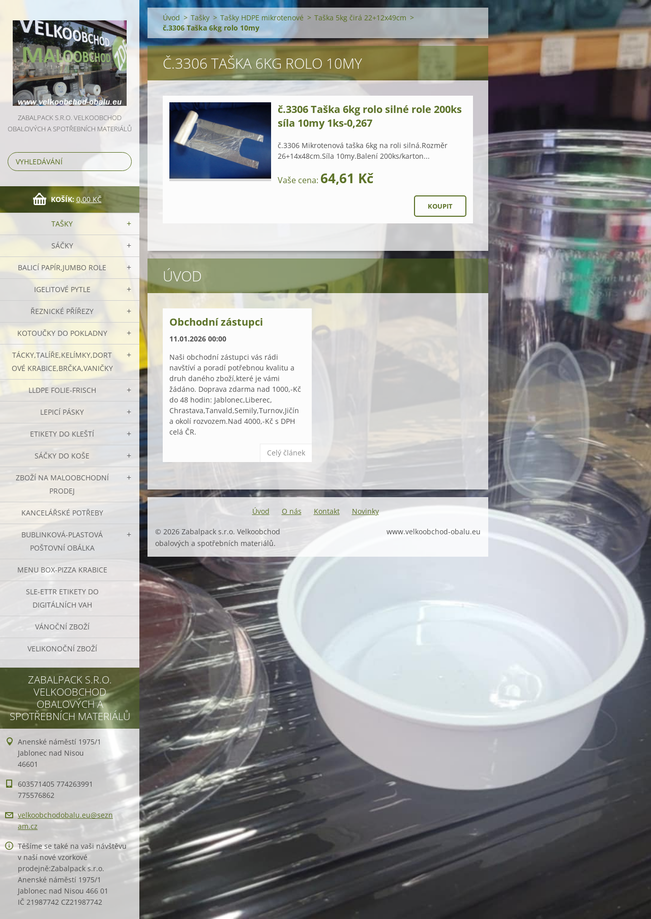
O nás (292, 511)
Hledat (122, 161)
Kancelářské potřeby (62, 513)
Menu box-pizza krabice (62, 570)
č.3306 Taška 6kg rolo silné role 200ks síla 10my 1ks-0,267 (370, 116)
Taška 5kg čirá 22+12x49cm (360, 17)
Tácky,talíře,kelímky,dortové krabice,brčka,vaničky (62, 361)
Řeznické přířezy (62, 311)
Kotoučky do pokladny (62, 333)
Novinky (365, 511)
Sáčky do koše (62, 456)
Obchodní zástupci (216, 322)
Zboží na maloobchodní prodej (62, 484)
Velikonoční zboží (62, 648)
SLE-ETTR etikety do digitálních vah (62, 598)
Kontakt (327, 511)
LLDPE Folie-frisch (62, 390)
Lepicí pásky (62, 412)
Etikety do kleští (62, 434)
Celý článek (286, 452)
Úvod (171, 17)
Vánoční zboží (62, 626)
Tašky (62, 223)
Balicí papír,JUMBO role (62, 267)
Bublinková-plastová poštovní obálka (62, 541)
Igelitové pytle (62, 289)
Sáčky (62, 245)
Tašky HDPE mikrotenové (262, 17)
